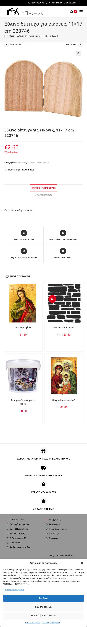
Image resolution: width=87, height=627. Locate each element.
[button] (82, 563)
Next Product (71, 44)
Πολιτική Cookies (32, 623)
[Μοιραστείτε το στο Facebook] (63, 235)
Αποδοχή (43, 598)
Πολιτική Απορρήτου (51, 623)
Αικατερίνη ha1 (23, 327)
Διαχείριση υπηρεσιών (14, 590)
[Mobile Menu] (80, 11)
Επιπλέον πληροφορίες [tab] (43, 188)
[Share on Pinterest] (24, 253)
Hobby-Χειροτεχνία (57, 529)
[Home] (5, 36)
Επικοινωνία (15, 542)
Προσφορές (54, 538)
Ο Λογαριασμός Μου (19, 538)
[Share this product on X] (24, 235)
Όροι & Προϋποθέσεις (19, 529)
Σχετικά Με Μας (17, 533)
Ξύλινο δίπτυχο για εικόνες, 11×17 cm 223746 (37, 36)
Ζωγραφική (54, 524)
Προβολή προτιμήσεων (43, 615)
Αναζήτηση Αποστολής (20, 547)
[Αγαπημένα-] (55, 3)
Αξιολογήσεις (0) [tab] (43, 195)
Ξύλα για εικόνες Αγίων (38, 163)
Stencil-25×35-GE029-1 (64, 327)
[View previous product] (6, 44)
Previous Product (17, 44)
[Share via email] (63, 253)
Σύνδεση (71, 3)
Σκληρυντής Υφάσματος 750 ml (23, 402)
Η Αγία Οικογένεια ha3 (63, 400)
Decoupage (21, 163)
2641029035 (36, 3)
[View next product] (80, 44)
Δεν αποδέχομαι (43, 606)
